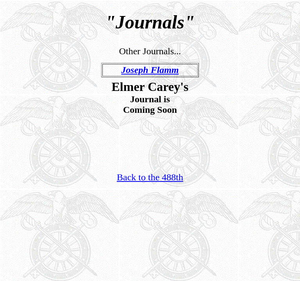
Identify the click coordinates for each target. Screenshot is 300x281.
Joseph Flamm (150, 70)
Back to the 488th (150, 177)
